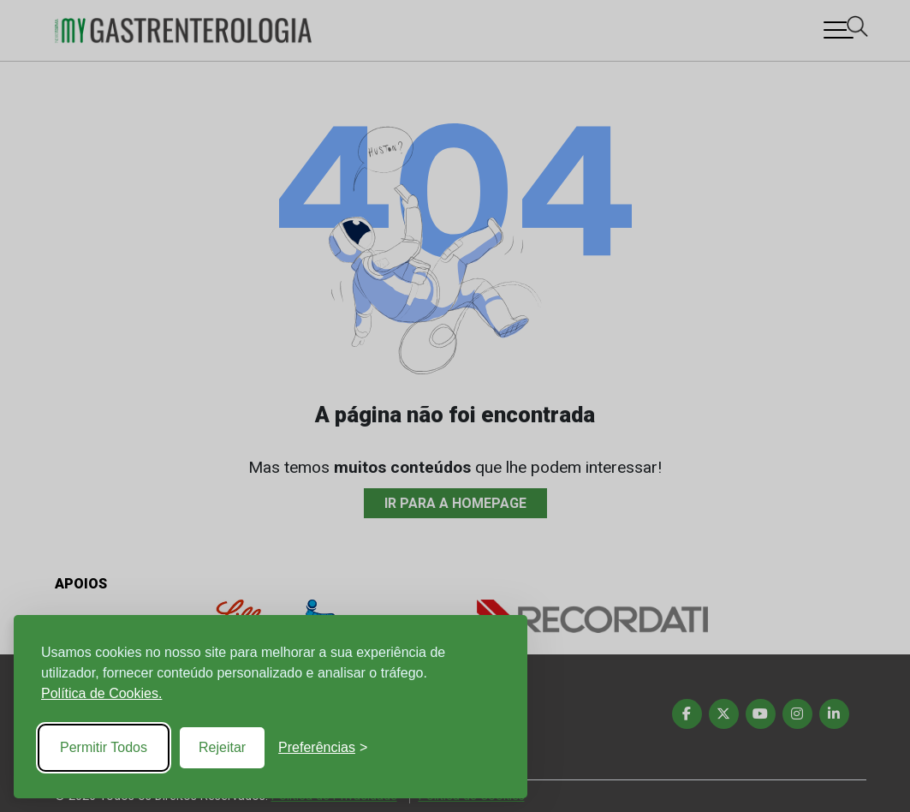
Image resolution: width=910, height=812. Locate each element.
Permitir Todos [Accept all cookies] (103, 747)
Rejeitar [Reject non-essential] (222, 747)
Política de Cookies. (101, 693)
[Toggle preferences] (322, 748)
